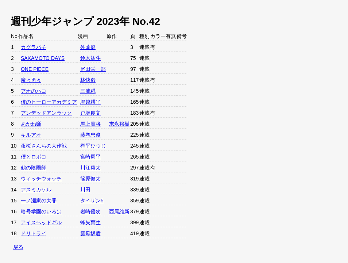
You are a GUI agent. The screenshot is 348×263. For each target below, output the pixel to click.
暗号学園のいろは (41, 211)
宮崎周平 (90, 157)
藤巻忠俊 (90, 135)
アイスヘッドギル (41, 222)
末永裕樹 (119, 124)
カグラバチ (33, 47)
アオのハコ (33, 91)
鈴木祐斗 (90, 58)
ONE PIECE (35, 69)
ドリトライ (33, 233)
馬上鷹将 (90, 124)
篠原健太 (90, 179)
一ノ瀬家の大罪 (39, 200)
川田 (85, 190)
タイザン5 (92, 200)
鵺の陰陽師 (33, 168)
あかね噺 (31, 124)
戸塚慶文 (90, 113)
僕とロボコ (33, 157)
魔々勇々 (31, 80)
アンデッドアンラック (46, 113)
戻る (18, 247)
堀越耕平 (90, 102)
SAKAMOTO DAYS (43, 58)
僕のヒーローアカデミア (49, 102)
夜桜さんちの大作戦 (44, 146)
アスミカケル (36, 190)
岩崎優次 (90, 211)
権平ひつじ (93, 146)
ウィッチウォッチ (41, 179)
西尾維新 (119, 211)
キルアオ (31, 135)
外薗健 (88, 47)
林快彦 (88, 80)
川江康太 (90, 168)
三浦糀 (88, 91)
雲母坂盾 (90, 233)
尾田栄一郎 (93, 69)
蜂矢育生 (90, 222)
